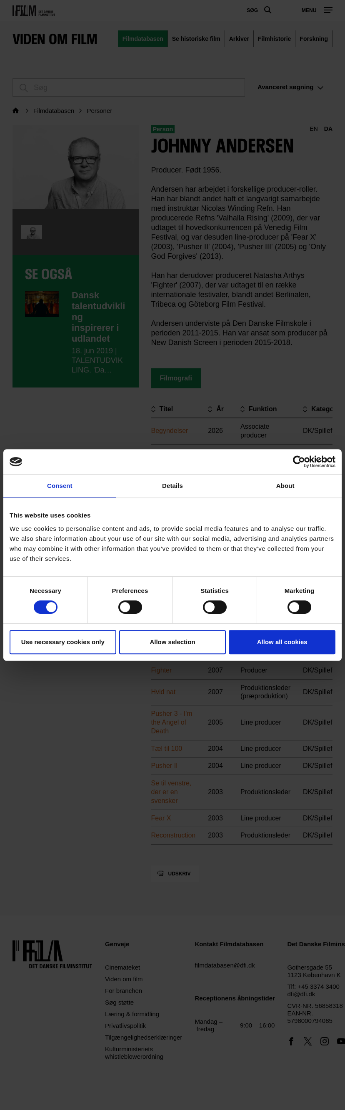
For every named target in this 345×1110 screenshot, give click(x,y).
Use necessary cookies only (63, 641)
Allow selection (172, 641)
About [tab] (285, 485)
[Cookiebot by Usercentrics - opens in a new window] (298, 461)
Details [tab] (172, 485)
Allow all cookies (282, 641)
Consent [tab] (59, 485)
